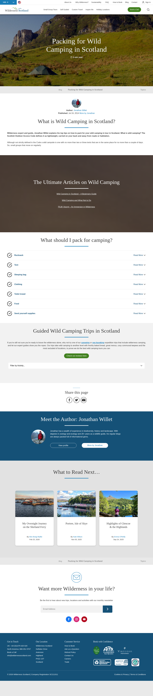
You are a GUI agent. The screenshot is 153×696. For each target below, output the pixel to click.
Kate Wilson (77, 537)
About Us (67, 2)
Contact (134, 2)
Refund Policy (70, 652)
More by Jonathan (87, 113)
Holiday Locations (103, 10)
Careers (68, 659)
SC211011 (53, 674)
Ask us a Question (72, 649)
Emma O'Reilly (119, 537)
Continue (107, 609)
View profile (63, 445)
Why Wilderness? (81, 2)
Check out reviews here (76, 356)
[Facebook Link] (69, 619)
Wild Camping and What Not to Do (76, 200)
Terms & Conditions (138, 674)
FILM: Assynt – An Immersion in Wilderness (76, 207)
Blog (127, 2)
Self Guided (64, 10)
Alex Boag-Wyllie (35, 537)
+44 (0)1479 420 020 (19, 646)
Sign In (148, 2)
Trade (67, 662)
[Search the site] (148, 9)
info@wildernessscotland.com (19, 655)
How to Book (117, 2)
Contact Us (69, 655)
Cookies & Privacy (121, 674)
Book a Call (134, 10)
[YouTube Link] (84, 619)
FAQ (107, 2)
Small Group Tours (50, 10)
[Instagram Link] (76, 619)
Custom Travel (77, 10)
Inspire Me (89, 10)
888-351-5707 (25, 649)
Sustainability (96, 2)
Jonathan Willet (80, 110)
